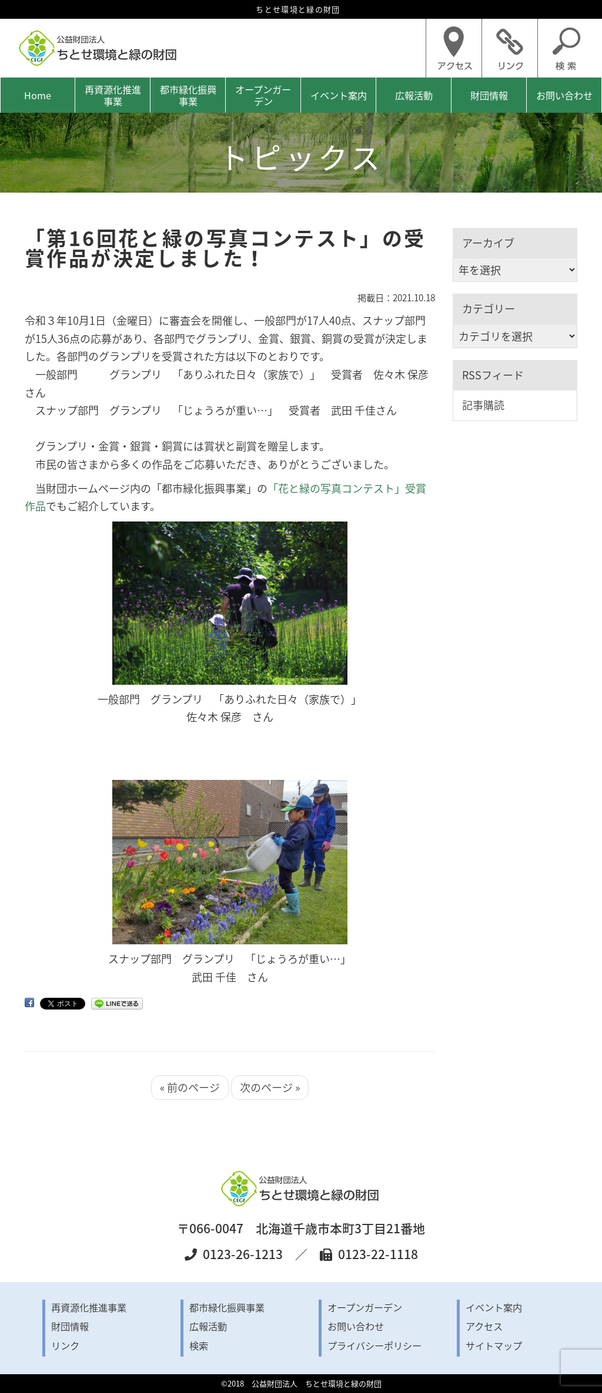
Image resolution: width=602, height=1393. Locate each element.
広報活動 (414, 95)
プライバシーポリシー (374, 1345)
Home (37, 95)
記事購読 (483, 405)
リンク (65, 1345)
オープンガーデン (263, 95)
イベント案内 (338, 95)
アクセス (484, 1326)
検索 (198, 1345)
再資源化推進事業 (113, 95)
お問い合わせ (564, 95)
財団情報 (489, 95)
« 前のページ (190, 1087)
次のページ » (270, 1087)
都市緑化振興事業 (188, 95)
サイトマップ (494, 1345)
